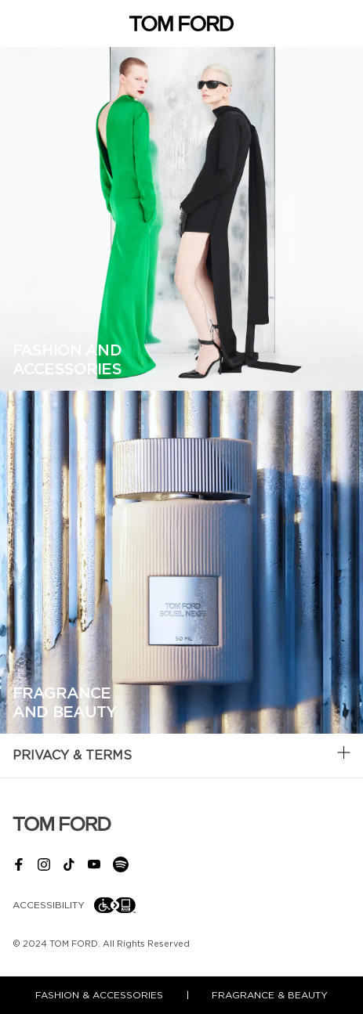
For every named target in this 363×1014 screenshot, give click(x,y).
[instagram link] (50, 864)
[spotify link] (127, 864)
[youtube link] (100, 864)
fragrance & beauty (270, 995)
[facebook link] (25, 864)
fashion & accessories (99, 995)
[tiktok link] (75, 864)
